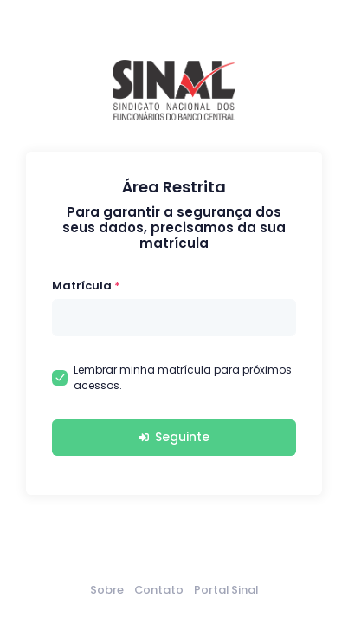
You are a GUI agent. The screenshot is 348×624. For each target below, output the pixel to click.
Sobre (107, 590)
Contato (159, 590)
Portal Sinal (226, 590)
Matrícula (82, 285)
